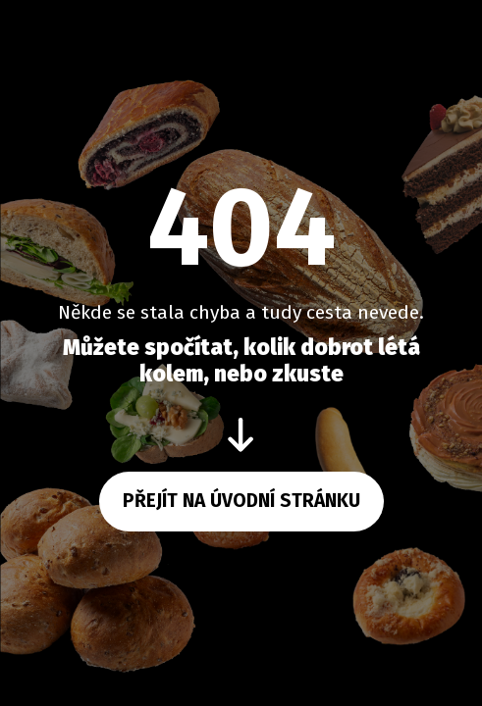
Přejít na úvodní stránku (241, 500)
